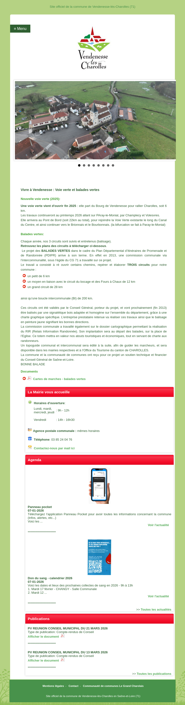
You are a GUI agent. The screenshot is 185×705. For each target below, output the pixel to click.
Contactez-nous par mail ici (54, 448)
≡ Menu (20, 29)
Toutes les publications (154, 674)
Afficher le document (46, 636)
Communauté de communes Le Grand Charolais (113, 685)
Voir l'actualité (158, 525)
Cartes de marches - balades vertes (56, 379)
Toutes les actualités (156, 609)
